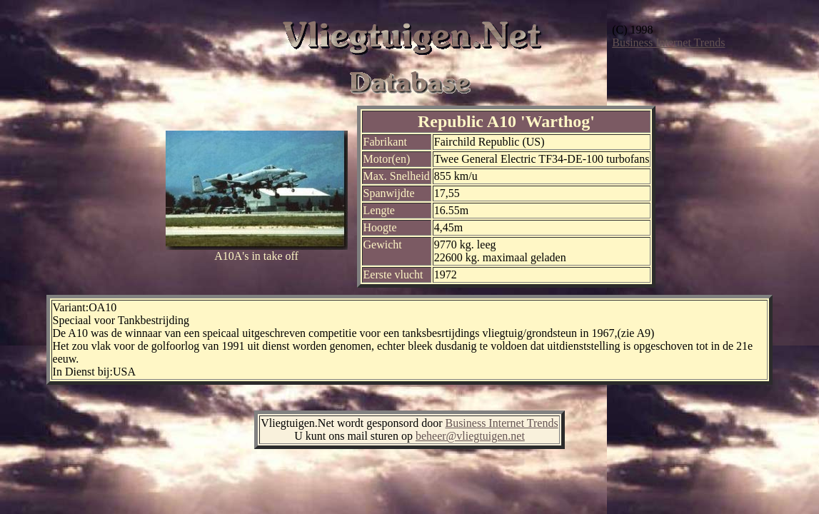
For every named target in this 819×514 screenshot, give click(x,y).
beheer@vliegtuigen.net (470, 436)
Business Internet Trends (668, 42)
